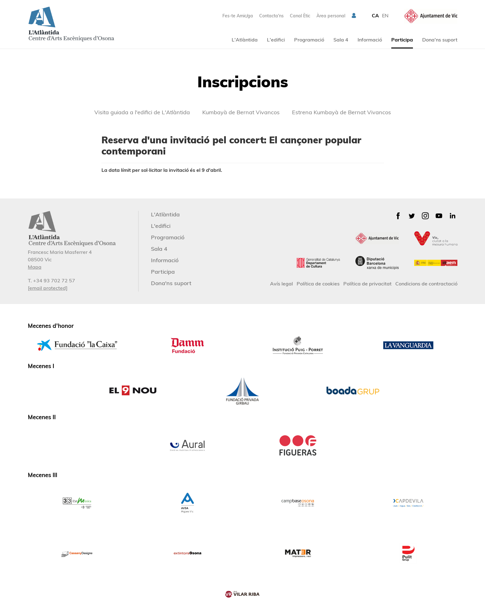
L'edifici (276, 40)
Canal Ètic (300, 16)
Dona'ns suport (439, 40)
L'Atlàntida (245, 40)
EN (385, 15)
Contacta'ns (271, 16)
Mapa (34, 267)
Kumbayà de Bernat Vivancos (241, 112)
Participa (402, 40)
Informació (370, 40)
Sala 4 (340, 40)
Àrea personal (330, 16)
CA (375, 15)
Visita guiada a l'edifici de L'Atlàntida (142, 112)
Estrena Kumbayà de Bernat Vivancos (341, 112)
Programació (309, 40)
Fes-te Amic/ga (237, 16)
